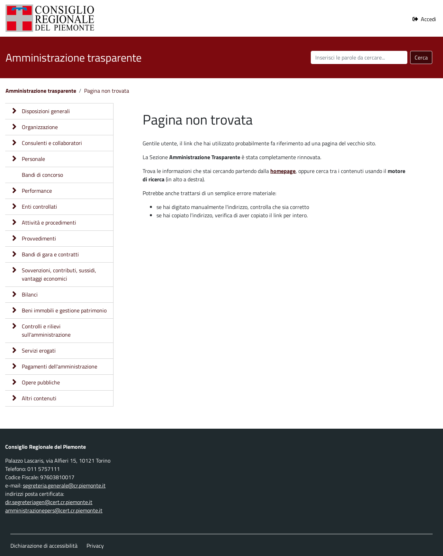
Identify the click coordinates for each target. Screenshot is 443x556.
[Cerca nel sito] (359, 57)
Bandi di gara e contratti (50, 254)
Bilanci (30, 294)
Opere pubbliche (41, 382)
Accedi (428, 19)
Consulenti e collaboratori (52, 143)
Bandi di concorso (42, 175)
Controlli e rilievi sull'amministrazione (46, 330)
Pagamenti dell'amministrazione (59, 366)
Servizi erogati (39, 350)
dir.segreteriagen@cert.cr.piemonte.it (48, 502)
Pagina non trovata (106, 90)
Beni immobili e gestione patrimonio (64, 310)
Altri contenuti (39, 398)
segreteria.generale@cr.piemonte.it (64, 485)
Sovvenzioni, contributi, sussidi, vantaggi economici (59, 274)
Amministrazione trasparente (41, 90)
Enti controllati (39, 206)
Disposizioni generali (46, 111)
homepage (283, 171)
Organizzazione (40, 127)
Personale (33, 159)
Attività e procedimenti (49, 222)
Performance (37, 190)
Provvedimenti (39, 238)
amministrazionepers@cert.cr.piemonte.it (53, 510)
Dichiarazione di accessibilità (44, 545)
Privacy (95, 545)
